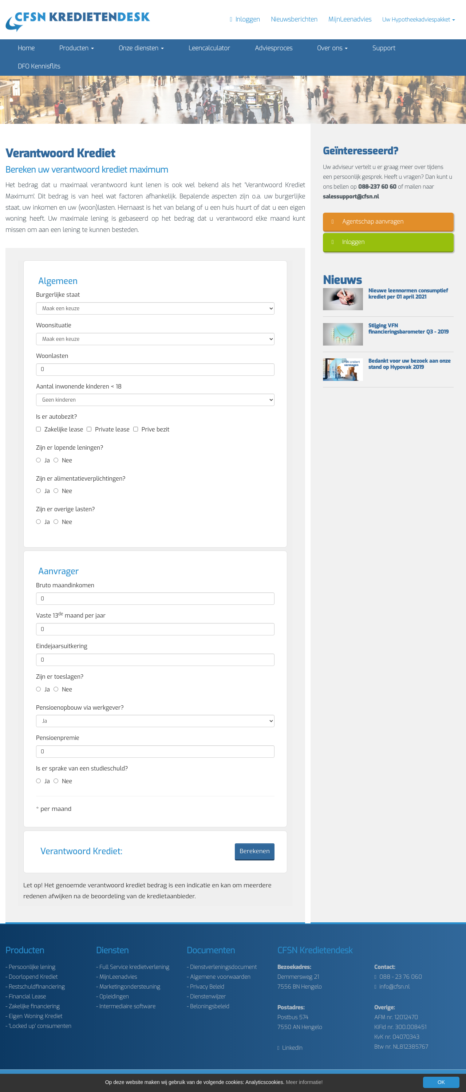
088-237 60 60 (377, 186)
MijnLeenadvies (349, 19)
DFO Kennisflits (39, 66)
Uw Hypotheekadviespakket (418, 19)
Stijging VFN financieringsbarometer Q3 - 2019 (408, 329)
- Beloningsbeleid (208, 1006)
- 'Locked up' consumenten (38, 1026)
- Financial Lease (25, 996)
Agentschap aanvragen (367, 221)
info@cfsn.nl (391, 986)
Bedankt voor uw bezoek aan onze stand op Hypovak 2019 (409, 364)
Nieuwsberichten (294, 19)
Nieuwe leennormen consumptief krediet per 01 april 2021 (408, 294)
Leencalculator (209, 48)
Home (26, 48)
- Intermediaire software (125, 1006)
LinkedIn (290, 1048)
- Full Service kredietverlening (132, 967)
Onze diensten (141, 48)
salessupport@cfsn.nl (351, 196)
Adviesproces (273, 48)
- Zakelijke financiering (32, 1006)
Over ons (332, 48)
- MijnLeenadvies (116, 977)
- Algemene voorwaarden (218, 977)
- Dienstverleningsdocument (222, 967)
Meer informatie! (304, 1082)
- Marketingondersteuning (128, 986)
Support (383, 48)
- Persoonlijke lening (30, 967)
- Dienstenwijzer (206, 996)
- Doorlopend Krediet (31, 977)
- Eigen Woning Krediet (33, 1016)
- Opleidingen (112, 996)
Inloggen (348, 242)
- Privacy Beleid (205, 986)
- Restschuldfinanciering (35, 986)
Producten (76, 48)
